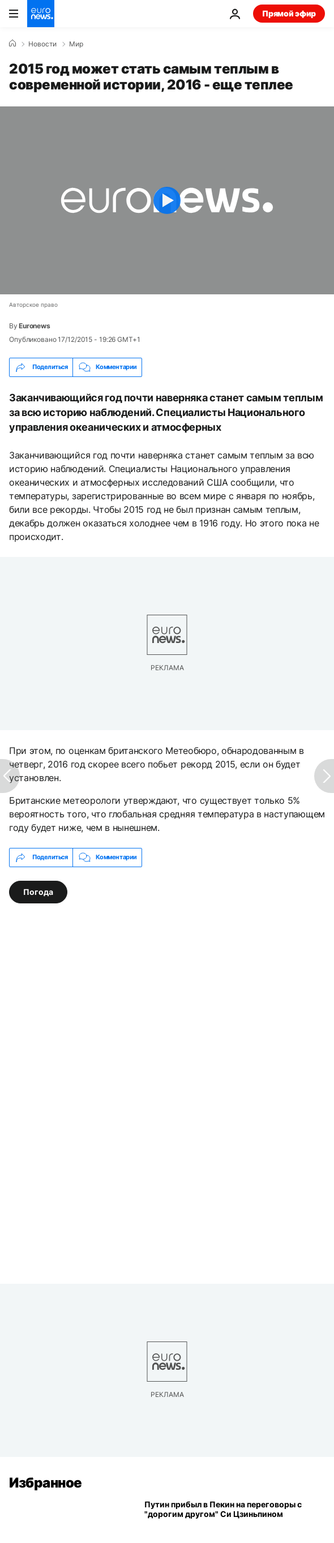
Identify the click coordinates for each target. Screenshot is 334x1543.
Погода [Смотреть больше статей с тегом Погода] (38, 891)
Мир (76, 44)
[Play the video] (167, 200)
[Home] (12, 44)
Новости (42, 44)
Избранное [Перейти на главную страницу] (45, 1483)
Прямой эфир (289, 13)
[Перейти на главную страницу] (40, 13)
